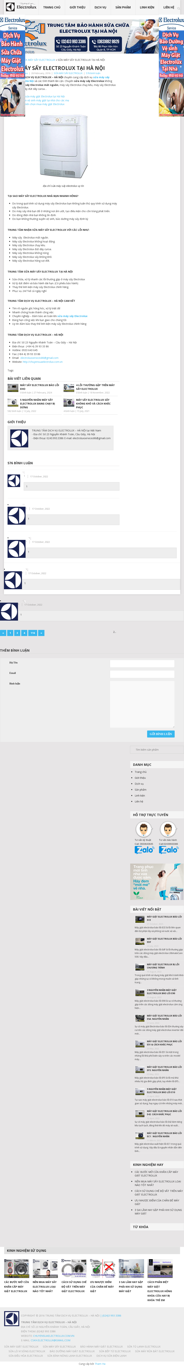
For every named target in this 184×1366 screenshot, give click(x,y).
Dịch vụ (100, 7)
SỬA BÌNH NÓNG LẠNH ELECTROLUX (69, 1355)
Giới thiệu (77, 7)
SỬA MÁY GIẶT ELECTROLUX (21, 1346)
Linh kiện (147, 7)
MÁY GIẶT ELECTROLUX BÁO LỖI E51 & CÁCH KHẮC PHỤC (164, 1043)
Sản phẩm (123, 7)
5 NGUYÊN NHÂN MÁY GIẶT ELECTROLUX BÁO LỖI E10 (162, 1091)
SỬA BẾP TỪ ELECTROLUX (115, 1351)
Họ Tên (13, 662)
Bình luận (14, 683)
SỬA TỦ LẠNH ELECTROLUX (143, 1346)
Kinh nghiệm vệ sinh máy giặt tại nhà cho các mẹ (40, 100)
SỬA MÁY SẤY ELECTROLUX (38, 60)
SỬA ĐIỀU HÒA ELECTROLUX (26, 1355)
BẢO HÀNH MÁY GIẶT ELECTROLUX (101, 1346)
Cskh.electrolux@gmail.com (50, 1340)
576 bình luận (93, 73)
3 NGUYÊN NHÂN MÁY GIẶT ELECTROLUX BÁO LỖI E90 (162, 992)
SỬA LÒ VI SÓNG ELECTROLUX (27, 1351)
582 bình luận (14, 411)
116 (33, 633)
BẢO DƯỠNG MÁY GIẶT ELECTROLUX (72, 1351)
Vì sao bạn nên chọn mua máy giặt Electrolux (38, 104)
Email (12, 673)
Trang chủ (51, 7)
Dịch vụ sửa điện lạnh (111, 1355)
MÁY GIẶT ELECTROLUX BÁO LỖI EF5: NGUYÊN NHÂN (164, 1068)
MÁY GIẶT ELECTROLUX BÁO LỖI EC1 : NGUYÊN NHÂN (164, 1135)
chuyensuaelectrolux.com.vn (53, 1335)
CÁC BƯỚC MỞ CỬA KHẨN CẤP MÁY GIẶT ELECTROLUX (156, 1173)
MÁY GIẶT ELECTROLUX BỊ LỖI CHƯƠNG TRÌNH (163, 966)
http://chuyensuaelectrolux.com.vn (43, 361)
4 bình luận (69, 411)
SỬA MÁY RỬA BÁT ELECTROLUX (154, 1351)
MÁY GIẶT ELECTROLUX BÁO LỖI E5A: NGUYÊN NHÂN (164, 1017)
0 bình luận (25, 392)
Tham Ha (100, 1363)
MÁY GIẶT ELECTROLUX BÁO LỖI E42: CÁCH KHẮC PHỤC (164, 1113)
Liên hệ (168, 7)
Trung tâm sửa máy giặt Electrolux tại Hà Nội (38, 96)
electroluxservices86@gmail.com (39, 358)
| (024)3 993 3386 (110, 1315)
